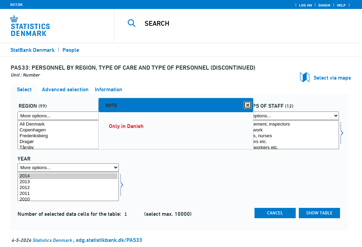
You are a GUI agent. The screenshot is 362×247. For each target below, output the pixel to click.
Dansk (324, 5)
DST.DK (16, 4)
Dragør (68, 142)
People (71, 50)
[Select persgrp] (288, 134)
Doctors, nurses (288, 136)
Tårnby (68, 148)
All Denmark (68, 124)
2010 (68, 199)
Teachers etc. (288, 142)
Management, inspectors (288, 124)
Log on (305, 5)
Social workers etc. (288, 148)
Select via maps (332, 77)
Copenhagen (68, 130)
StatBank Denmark (32, 50)
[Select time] (68, 186)
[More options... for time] (68, 167)
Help (341, 5)
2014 (68, 176)
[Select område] (68, 134)
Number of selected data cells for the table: (70, 214)
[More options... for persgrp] (288, 115)
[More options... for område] (68, 115)
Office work (288, 130)
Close (247, 105)
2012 (68, 188)
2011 (68, 194)
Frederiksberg (68, 136)
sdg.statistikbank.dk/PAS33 (109, 240)
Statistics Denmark (52, 240)
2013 (68, 182)
